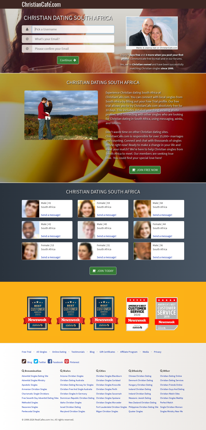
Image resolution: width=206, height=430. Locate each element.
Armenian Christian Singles (34, 389)
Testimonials (78, 351)
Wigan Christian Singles (107, 411)
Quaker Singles (136, 411)
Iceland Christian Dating (140, 389)
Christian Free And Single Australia (76, 389)
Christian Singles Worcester (108, 402)
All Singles (41, 351)
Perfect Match (166, 402)
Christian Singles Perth (106, 389)
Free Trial (26, 351)
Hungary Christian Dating (140, 384)
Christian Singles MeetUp (171, 398)
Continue (68, 60)
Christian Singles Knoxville (108, 384)
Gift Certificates (107, 351)
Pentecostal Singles (31, 411)
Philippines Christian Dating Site (143, 407)
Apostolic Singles (29, 384)
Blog (92, 351)
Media (146, 351)
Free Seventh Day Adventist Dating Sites (40, 398)
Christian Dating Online (171, 376)
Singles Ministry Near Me (171, 411)
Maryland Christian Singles (72, 411)
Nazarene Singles (30, 407)
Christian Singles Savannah (109, 393)
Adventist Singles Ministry (33, 380)
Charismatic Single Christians (35, 393)
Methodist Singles (30, 402)
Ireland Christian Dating (140, 393)
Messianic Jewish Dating (140, 398)
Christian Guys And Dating (172, 389)
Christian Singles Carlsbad (108, 380)
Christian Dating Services (171, 380)
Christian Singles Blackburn (109, 376)
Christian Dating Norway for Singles (76, 384)
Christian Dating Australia (72, 380)
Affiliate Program (129, 351)
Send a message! (51, 215)
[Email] (73, 39)
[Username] (73, 29)
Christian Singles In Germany (73, 393)
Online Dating (59, 351)
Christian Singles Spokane (108, 398)
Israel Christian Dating (70, 407)
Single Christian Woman (171, 407)
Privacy (157, 351)
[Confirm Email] (73, 49)
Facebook (55, 362)
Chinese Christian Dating (140, 376)
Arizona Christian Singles (71, 376)
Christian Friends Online (171, 384)
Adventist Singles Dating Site (35, 376)
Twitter (40, 362)
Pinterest (72, 362)
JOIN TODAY (103, 271)
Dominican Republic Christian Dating (77, 398)
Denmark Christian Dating (141, 380)
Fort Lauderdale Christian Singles (111, 407)
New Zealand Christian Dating (142, 402)
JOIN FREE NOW (145, 170)
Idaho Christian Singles (70, 402)
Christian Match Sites (170, 393)
